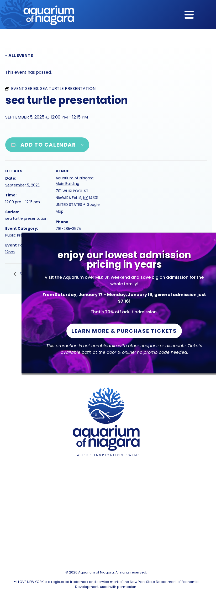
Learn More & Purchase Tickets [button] (124, 331)
